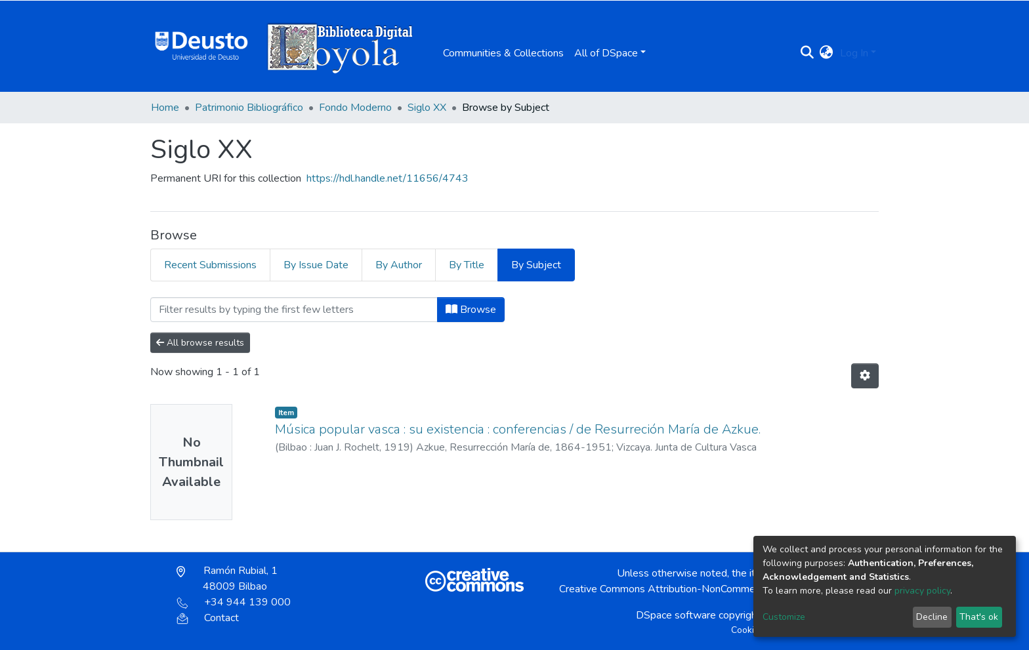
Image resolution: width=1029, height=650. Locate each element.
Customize (784, 617)
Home (165, 107)
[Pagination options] (865, 375)
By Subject (536, 265)
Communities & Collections (503, 53)
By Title (466, 265)
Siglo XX (427, 107)
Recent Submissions (210, 265)
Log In (854, 53)
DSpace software (676, 615)
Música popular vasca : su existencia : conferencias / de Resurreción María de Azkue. (518, 429)
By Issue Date (316, 265)
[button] (826, 53)
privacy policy (922, 590)
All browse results (200, 342)
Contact (208, 618)
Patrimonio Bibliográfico (249, 107)
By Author (398, 265)
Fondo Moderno (355, 107)
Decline (932, 617)
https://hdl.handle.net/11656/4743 (387, 178)
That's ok (978, 617)
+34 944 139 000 (234, 602)
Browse (471, 309)
